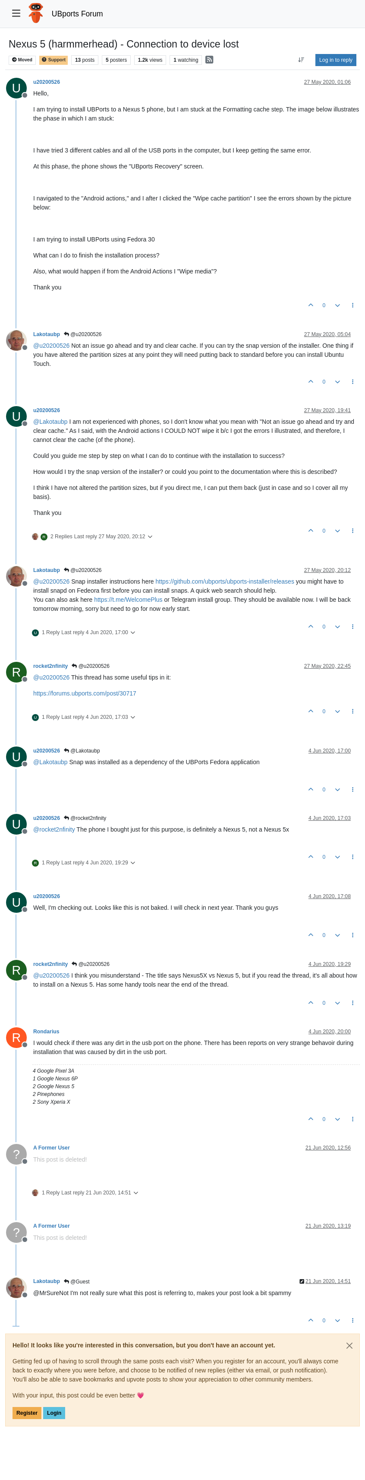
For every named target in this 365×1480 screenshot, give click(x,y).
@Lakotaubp (82, 751)
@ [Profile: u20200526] (51, 345)
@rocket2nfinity (85, 818)
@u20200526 (83, 334)
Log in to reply (335, 60)
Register (27, 1413)
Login (54, 1413)
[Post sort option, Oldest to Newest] (301, 60)
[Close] (349, 1345)
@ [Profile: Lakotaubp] (50, 421)
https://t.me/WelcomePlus (128, 599)
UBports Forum (77, 14)
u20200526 (46, 82)
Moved (22, 60)
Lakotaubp (46, 334)
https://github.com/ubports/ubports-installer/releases (225, 581)
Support (53, 60)
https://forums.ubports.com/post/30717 (84, 693)
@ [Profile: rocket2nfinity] (54, 829)
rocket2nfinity (50, 666)
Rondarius (46, 1032)
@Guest (77, 1282)
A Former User (51, 1148)
